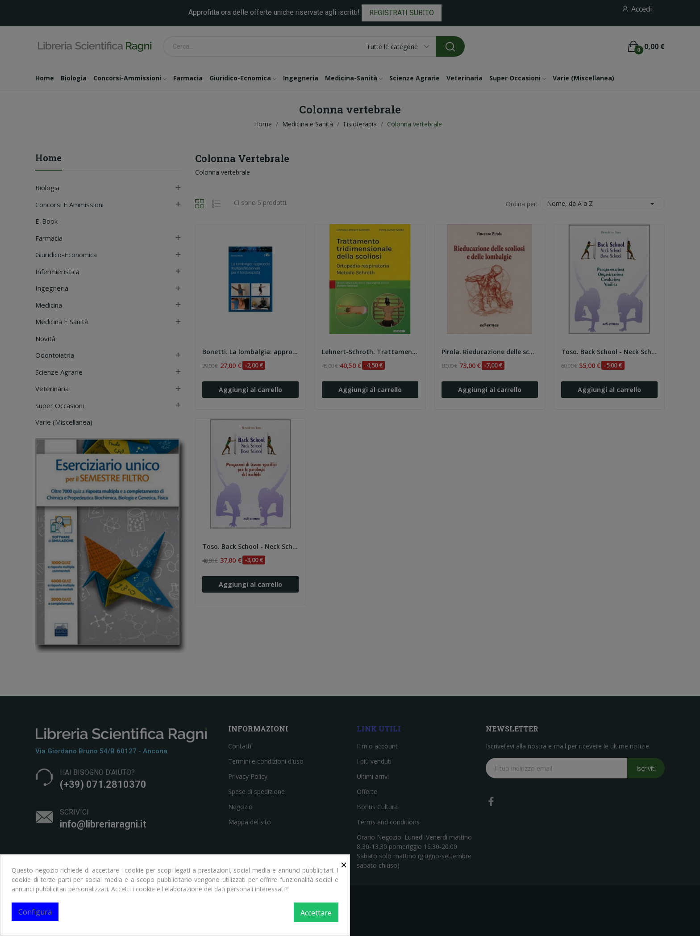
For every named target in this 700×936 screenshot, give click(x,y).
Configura (35, 912)
